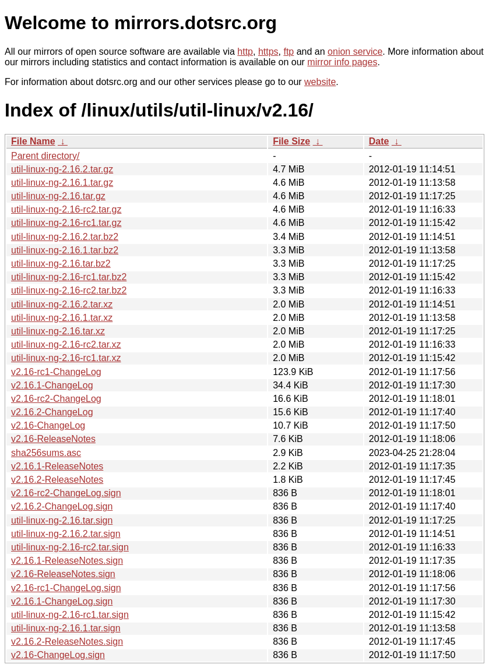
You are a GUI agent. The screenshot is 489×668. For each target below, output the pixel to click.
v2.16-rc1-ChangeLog (56, 372)
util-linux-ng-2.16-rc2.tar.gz (66, 209)
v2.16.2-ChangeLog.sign (61, 506)
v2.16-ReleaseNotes (53, 439)
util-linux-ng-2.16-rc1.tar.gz (66, 223)
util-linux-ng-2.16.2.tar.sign (66, 534)
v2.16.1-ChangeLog (52, 385)
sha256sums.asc (46, 453)
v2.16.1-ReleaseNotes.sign (67, 560)
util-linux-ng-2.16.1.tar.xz (61, 318)
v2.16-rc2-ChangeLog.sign (66, 493)
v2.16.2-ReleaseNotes (57, 480)
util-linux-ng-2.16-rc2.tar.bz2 (68, 290)
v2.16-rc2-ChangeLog (56, 399)
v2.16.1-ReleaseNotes (57, 466)
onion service (355, 51)
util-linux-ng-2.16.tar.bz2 (61, 263)
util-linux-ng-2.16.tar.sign (61, 520)
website (320, 82)
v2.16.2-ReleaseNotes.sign (67, 641)
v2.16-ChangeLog (48, 425)
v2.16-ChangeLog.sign (58, 655)
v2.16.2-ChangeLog (52, 412)
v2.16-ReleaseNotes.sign (63, 574)
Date (379, 141)
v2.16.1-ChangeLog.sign (61, 601)
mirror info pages (342, 62)
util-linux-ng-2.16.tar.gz (58, 196)
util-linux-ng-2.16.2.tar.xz (61, 304)
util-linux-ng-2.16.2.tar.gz (62, 169)
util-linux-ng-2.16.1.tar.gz (62, 183)
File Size (291, 141)
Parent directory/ (45, 156)
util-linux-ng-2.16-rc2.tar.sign (70, 547)
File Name (33, 141)
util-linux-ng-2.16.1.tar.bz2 (64, 250)
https (268, 51)
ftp (288, 51)
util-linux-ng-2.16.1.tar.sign (66, 628)
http (245, 51)
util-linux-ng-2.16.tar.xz (58, 331)
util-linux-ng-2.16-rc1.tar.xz (66, 358)
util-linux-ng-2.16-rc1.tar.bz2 (68, 277)
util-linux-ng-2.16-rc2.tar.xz (66, 344)
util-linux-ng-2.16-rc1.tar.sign (70, 615)
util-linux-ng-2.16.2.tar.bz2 (64, 237)
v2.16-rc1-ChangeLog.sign (66, 588)
